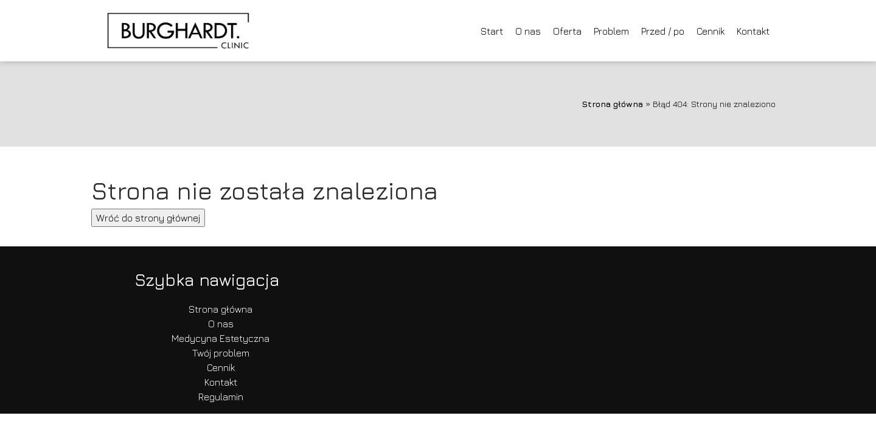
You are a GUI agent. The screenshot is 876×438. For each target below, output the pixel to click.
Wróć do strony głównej (148, 217)
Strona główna (612, 104)
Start (492, 31)
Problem (611, 31)
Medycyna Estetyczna (220, 338)
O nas (528, 31)
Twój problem (220, 352)
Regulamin (220, 396)
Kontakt (753, 31)
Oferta (567, 31)
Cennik (711, 31)
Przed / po (662, 31)
